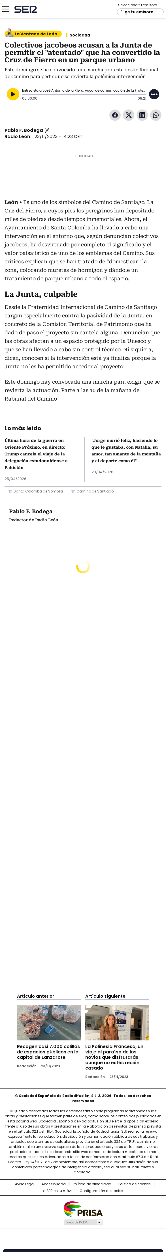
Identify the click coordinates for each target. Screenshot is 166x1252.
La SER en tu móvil (57, 1191)
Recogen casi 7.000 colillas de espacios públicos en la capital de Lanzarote (48, 1051)
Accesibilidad (54, 1184)
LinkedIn (142, 115)
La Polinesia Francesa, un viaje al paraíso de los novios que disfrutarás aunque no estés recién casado (114, 1057)
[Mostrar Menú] (5, 9)
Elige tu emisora (137, 12)
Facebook (115, 115)
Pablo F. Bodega (24, 130)
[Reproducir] (13, 94)
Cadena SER (25, 9)
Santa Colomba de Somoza (38, 491)
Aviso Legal (25, 1184)
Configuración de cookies (102, 1191)
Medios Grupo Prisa (83, 1222)
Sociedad (80, 35)
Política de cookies (134, 1184)
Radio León (17, 136)
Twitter (128, 115)
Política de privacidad (92, 1184)
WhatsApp (155, 115)
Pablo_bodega (47, 130)
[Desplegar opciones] (154, 94)
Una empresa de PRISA (83, 1209)
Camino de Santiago (95, 491)
